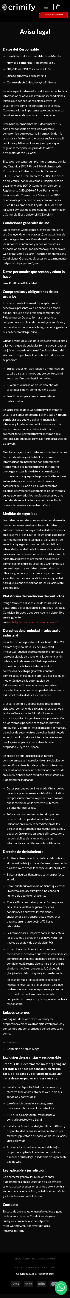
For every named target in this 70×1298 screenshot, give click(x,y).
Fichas (26, 1258)
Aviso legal (49, 1267)
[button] (46, 7)
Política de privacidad (27, 1267)
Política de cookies (43, 1258)
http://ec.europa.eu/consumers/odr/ (35, 622)
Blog (18, 1258)
